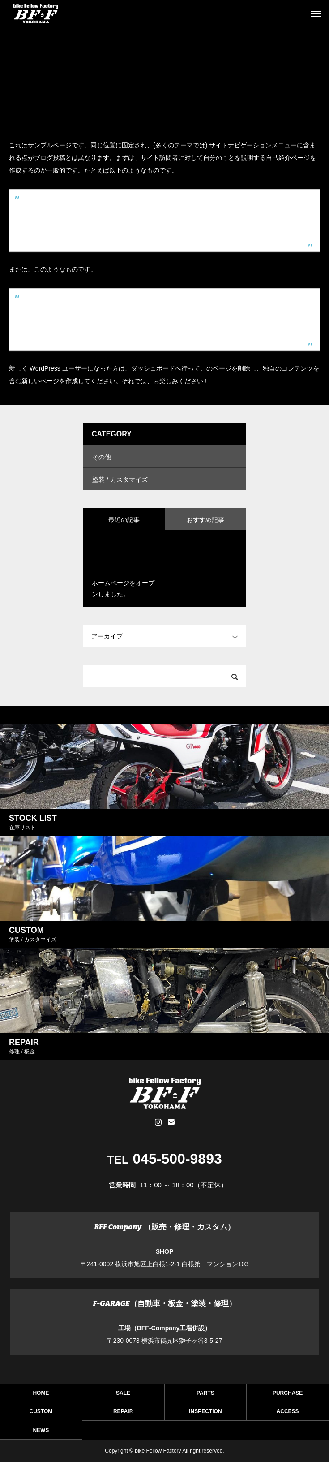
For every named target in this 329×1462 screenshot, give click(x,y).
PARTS (205, 1395)
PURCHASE (288, 1395)
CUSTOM (41, 1413)
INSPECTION (205, 1413)
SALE (123, 1395)
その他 (101, 457)
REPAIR (123, 1413)
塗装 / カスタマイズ (120, 479)
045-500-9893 (177, 1159)
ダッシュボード (153, 368)
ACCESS (288, 1413)
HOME (41, 1395)
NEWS (41, 1432)
